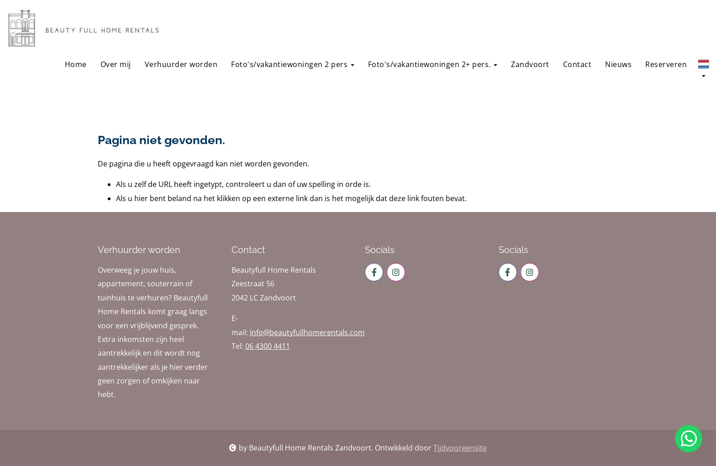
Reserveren (666, 64)
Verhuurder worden (181, 64)
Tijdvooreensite (460, 448)
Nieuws (618, 64)
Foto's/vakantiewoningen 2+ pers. (433, 64)
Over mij (115, 64)
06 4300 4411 (267, 346)
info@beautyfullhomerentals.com (307, 332)
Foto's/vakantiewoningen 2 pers (292, 64)
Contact (577, 64)
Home (76, 64)
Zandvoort (530, 64)
